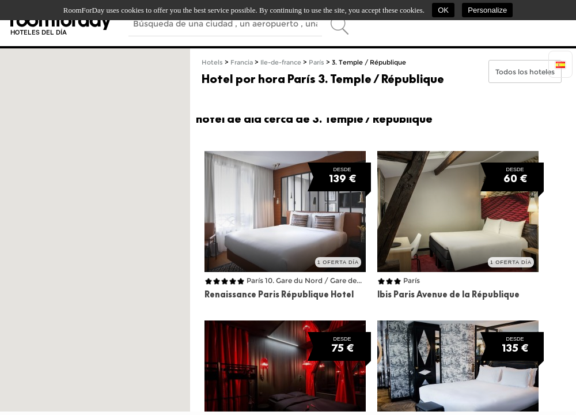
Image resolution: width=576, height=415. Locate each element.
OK (443, 10)
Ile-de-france (280, 62)
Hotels (212, 62)
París (316, 62)
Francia (241, 62)
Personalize (487, 10)
